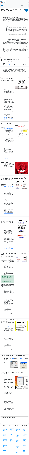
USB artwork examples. (6, 14)
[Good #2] (20, 173)
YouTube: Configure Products (11, 435)
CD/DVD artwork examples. (7, 13)
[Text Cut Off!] (24, 173)
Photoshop (12, 358)
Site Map (24, 452)
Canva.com (4, 61)
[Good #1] (18, 173)
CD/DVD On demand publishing (17, 441)
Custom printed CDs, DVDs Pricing (18, 435)
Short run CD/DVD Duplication (17, 445)
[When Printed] (19, 173)
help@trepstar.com (10, 62)
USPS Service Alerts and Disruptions (5, 449)
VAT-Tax (11, 444)
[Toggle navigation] (28, 2)
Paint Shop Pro (22, 358)
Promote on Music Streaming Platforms (12, 446)
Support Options (12, 428)
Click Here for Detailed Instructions (8, 128)
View (7, 110)
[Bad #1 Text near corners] (23, 173)
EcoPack (6, 270)
